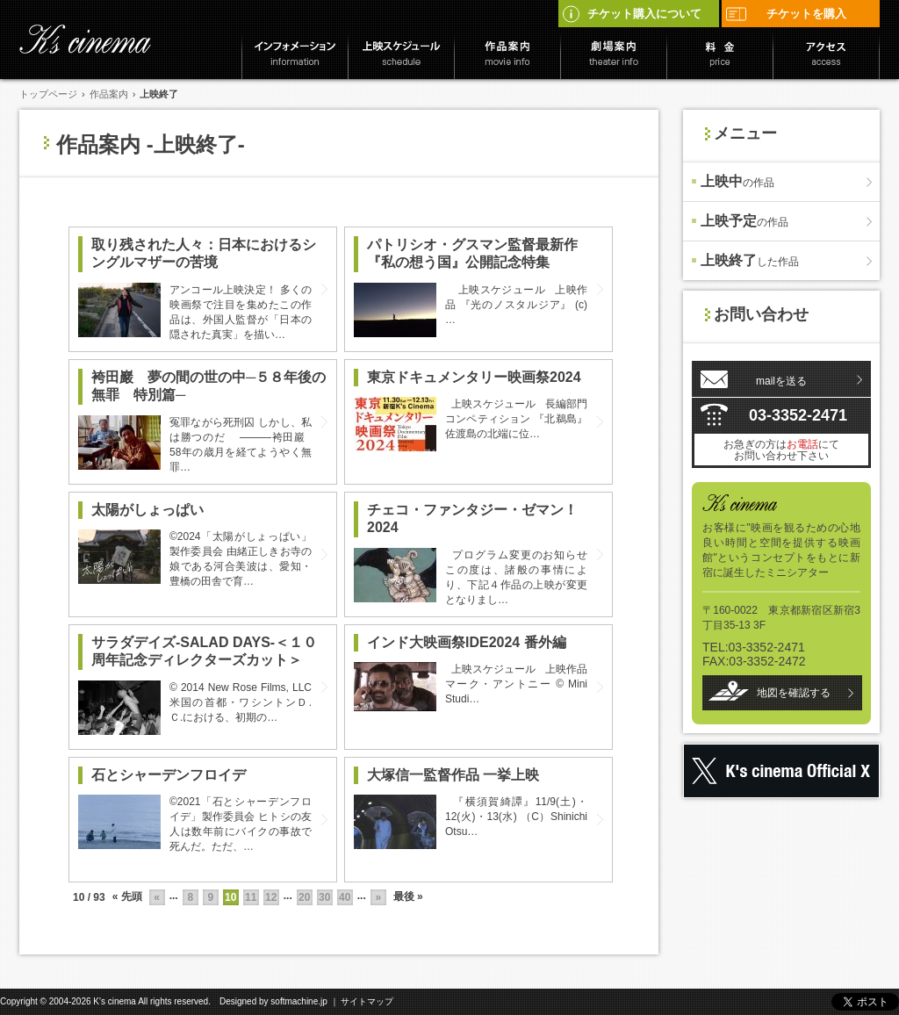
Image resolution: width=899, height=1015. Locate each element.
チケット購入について (630, 14)
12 (271, 897)
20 (304, 897)
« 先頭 (127, 896)
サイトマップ (367, 1001)
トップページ (48, 94)
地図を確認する (794, 693)
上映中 (737, 181)
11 (250, 897)
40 (344, 897)
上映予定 (744, 220)
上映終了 (750, 260)
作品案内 (109, 94)
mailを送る (781, 381)
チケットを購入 (785, 14)
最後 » (408, 896)
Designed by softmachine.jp (273, 1001)
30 (324, 897)
